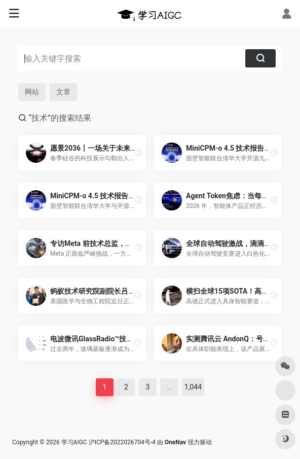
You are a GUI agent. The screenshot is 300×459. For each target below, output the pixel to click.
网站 (32, 92)
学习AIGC (74, 442)
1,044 (193, 387)
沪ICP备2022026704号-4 (122, 442)
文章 (63, 92)
